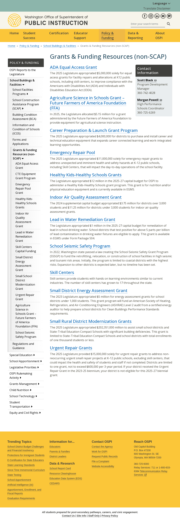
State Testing (14, 475)
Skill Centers (62, 272)
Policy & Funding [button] (107, 35)
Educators (55, 446)
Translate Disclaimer (157, 8)
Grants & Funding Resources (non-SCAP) (25, 154)
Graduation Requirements (21, 498)
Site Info (81, 515)
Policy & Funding (29, 45)
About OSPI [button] (160, 35)
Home (14, 33)
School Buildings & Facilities (59, 45)
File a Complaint (100, 461)
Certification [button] (59, 33)
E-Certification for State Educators (25, 460)
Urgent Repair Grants (71, 348)
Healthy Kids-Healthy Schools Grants (26, 203)
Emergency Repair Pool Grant (23, 188)
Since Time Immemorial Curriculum (26, 470)
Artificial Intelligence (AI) (20, 485)
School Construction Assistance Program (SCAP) (25, 104)
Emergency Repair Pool (72, 152)
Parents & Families (60, 451)
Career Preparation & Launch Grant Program (94, 130)
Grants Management (23, 384)
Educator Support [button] (81, 35)
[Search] (148, 23)
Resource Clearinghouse (63, 473)
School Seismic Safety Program (80, 246)
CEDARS (55, 483)
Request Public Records (105, 456)
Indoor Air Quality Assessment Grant (86, 197)
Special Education (20, 355)
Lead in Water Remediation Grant (24, 236)
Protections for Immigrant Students (25, 455)
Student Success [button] (29, 35)
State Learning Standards (21, 465)
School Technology (22, 396)
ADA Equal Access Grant (73, 67)
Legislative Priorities (22, 367)
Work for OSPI (99, 451)
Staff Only (94, 515)
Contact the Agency (102, 446)
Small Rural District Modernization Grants (90, 321)
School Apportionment (24, 361)
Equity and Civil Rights (23, 413)
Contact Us (68, 515)
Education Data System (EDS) (66, 478)
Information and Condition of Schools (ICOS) (26, 129)
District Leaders (58, 456)
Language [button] (162, 3)
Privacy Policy (110, 515)
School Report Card (60, 468)
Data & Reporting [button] (135, 35)
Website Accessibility (103, 466)
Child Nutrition (19, 390)
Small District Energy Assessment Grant (88, 290)
